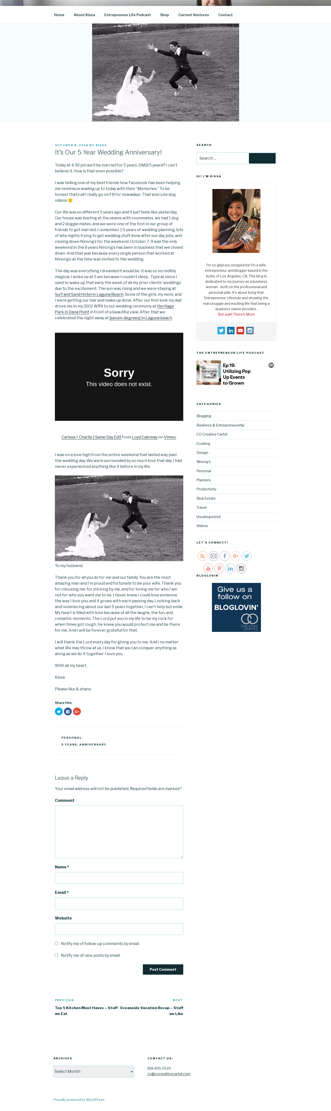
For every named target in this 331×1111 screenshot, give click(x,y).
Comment (64, 800)
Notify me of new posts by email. (91, 955)
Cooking (203, 443)
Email (62, 892)
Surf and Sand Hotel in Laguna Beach (89, 294)
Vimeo (170, 437)
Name (62, 867)
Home (59, 15)
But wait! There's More (236, 314)
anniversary (92, 744)
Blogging (203, 416)
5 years (69, 744)
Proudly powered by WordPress (79, 1100)
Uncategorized (208, 517)
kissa (101, 145)
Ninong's (203, 462)
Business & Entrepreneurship (220, 425)
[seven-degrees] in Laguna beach (141, 318)
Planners (203, 480)
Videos (202, 526)
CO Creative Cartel (211, 434)
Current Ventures (193, 15)
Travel (201, 507)
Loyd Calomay (145, 437)
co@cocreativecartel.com (168, 1074)
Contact (225, 15)
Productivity (206, 489)
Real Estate (206, 498)
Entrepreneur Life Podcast (127, 15)
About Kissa (84, 15)
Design (202, 452)
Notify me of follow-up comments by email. (100, 943)
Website (63, 918)
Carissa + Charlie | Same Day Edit (91, 437)
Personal (71, 737)
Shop (164, 15)
